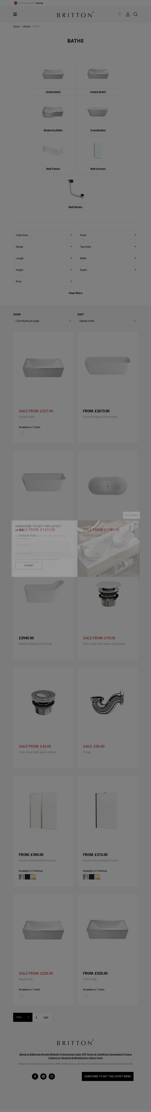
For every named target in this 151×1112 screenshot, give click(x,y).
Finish (83, 235)
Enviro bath (90, 979)
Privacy (127, 1054)
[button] (128, 14)
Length (20, 258)
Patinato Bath (27, 535)
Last (45, 1017)
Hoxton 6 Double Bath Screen (37, 860)
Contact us (54, 1058)
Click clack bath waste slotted (37, 752)
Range (19, 246)
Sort (80, 314)
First (19, 1017)
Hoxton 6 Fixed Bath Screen (100, 860)
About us (24, 1054)
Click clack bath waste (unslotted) (104, 644)
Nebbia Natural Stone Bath (35, 644)
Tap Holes (85, 246)
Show (17, 314)
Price (19, 281)
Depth (83, 270)
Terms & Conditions (98, 1054)
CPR (83, 1054)
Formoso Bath (92, 535)
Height (19, 270)
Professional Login (70, 1054)
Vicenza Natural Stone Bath (100, 417)
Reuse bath (26, 979)
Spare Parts (96, 1058)
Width (83, 258)
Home (16, 26)
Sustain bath (26, 417)
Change (39, 3)
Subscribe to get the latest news (108, 1076)
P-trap (87, 752)
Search (26, 26)
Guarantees (116, 1054)
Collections (22, 235)
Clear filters (76, 293)
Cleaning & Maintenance (75, 1058)
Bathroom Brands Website (44, 1054)
